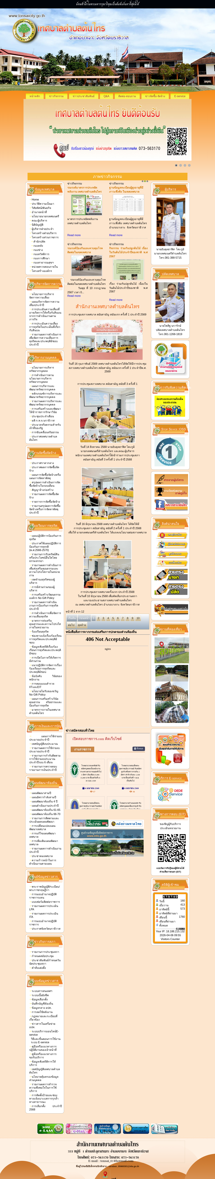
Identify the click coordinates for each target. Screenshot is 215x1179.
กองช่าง (37, 250)
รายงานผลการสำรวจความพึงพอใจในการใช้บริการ (43, 1087)
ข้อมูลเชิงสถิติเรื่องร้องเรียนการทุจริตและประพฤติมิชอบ (45, 650)
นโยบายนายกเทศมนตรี (44, 216)
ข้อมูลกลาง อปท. (41, 1007)
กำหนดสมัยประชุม (42, 956)
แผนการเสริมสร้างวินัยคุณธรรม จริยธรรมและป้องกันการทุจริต (45, 702)
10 (138, 630)
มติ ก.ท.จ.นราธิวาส (42, 420)
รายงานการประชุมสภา (44, 951)
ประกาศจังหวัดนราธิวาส (45, 928)
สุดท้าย (82, 637)
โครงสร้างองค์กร (41, 271)
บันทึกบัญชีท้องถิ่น (41, 1003)
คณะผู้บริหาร (38, 220)
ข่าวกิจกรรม (56, 96)
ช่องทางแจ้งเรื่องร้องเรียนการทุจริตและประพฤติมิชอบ (45, 639)
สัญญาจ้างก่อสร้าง (41, 490)
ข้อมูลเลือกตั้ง (39, 999)
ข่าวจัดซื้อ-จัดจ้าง (155, 96)
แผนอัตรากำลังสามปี (43, 797)
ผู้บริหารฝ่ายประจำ (42, 229)
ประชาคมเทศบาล (41, 856)
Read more (74, 247)
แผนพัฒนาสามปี (40, 793)
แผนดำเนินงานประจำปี (44, 805)
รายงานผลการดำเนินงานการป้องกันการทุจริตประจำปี (43, 605)
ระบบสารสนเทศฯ (41, 991)
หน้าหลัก (35, 96)
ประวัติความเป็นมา (42, 203)
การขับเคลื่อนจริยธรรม (44, 432)
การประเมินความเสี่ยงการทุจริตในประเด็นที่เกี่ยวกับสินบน (44, 327)
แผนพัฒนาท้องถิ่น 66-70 (45, 814)
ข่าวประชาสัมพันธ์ (84, 96)
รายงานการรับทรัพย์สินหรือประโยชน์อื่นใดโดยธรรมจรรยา (44, 557)
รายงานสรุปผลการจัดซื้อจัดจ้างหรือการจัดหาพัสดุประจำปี (44, 509)
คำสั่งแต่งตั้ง (38, 967)
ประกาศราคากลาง (42, 463)
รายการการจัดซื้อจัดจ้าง (45, 501)
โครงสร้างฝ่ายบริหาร (43, 233)
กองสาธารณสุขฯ (42, 262)
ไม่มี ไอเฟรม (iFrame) (108, 693)
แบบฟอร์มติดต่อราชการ (45, 901)
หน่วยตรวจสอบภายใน (44, 266)
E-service (179, 96)
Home (34, 199)
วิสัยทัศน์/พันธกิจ (40, 208)
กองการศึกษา (40, 258)
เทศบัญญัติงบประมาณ (44, 743)
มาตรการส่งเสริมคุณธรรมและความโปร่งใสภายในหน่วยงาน (45, 624)
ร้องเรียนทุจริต (39, 631)
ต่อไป (71, 637)
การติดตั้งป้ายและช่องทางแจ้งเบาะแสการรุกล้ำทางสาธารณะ (43, 1098)
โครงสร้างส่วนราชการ (44, 237)
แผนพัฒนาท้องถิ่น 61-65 (45, 809)
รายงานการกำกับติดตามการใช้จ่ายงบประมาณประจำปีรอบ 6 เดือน (45, 759)
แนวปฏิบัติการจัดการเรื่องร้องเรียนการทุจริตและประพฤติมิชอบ (45, 668)
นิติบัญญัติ (36, 224)
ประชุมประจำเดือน (42, 416)
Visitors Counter (170, 939)
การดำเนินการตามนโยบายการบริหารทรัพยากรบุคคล (41, 378)
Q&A (106, 96)
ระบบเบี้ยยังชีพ (39, 995)
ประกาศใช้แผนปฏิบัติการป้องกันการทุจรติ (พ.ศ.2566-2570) (45, 547)
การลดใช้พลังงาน (41, 1012)
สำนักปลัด (38, 241)
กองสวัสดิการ (40, 254)
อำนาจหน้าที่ (38, 212)
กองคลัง (37, 245)
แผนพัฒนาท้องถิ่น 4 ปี (43, 801)
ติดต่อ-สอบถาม (127, 96)
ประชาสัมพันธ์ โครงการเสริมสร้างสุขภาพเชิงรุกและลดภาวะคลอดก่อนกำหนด (128, 191)
